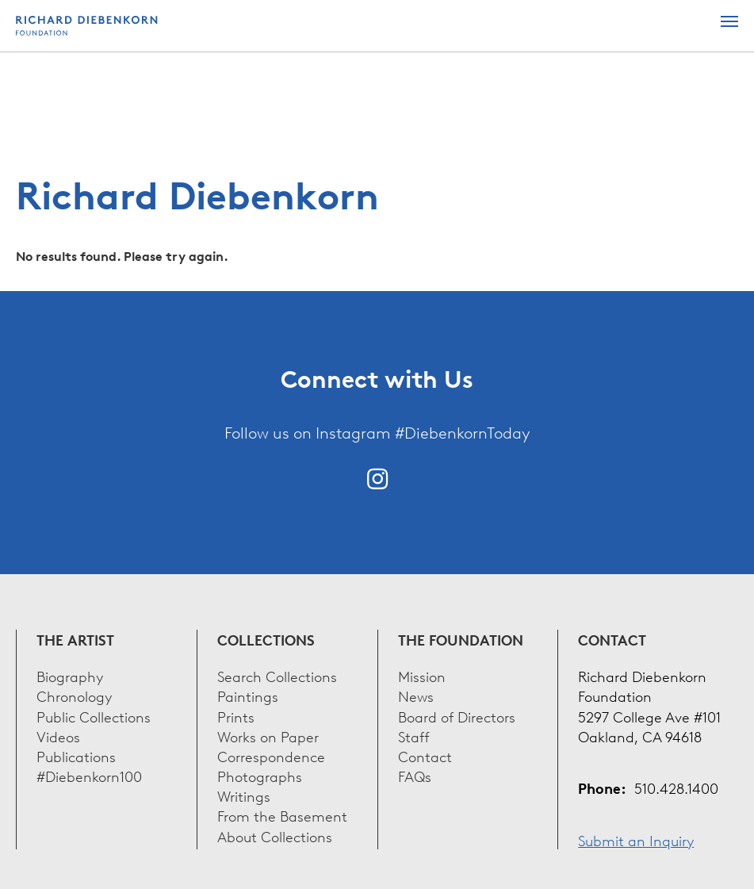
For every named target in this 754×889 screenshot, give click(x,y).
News (416, 695)
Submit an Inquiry (636, 839)
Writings (243, 795)
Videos (58, 735)
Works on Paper (268, 735)
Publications (76, 755)
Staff (414, 735)
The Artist (75, 639)
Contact (425, 755)
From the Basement (282, 815)
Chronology (74, 695)
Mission (422, 675)
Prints (236, 716)
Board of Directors (456, 716)
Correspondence (271, 755)
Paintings (247, 695)
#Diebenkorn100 (89, 775)
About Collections (274, 835)
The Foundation (460, 639)
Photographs (259, 775)
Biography (69, 675)
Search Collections (277, 675)
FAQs (414, 775)
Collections (266, 639)
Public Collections (93, 716)
